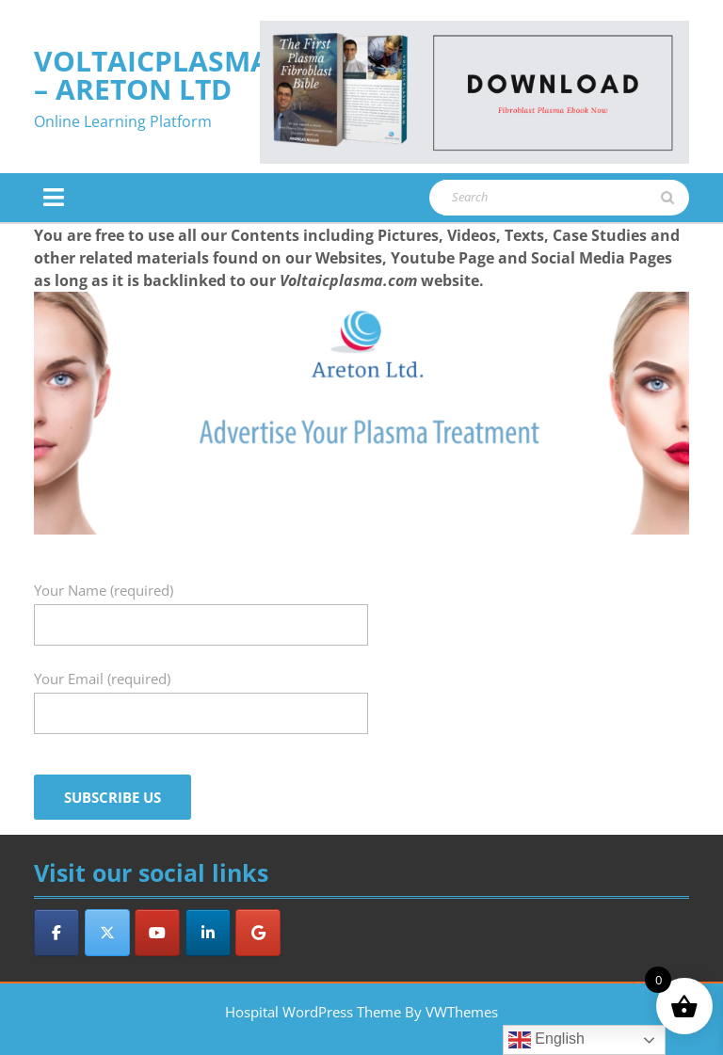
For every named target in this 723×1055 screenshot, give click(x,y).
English (546, 1040)
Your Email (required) (201, 696)
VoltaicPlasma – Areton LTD (152, 74)
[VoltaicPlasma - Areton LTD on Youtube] (157, 932)
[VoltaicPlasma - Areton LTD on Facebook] (56, 932)
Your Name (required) (201, 607)
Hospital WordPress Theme (313, 1011)
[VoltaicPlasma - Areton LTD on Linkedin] (208, 932)
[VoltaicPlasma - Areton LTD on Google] (258, 932)
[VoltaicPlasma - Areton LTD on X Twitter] (107, 932)
